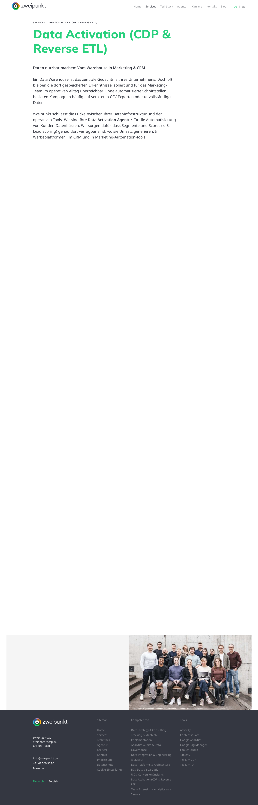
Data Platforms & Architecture (150, 765)
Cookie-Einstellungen (110, 769)
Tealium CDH (188, 760)
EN (243, 7)
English (53, 781)
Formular (39, 768)
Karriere (102, 750)
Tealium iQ (187, 765)
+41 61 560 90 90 (43, 763)
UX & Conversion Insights (147, 774)
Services (39, 22)
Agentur (102, 745)
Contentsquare (189, 735)
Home (101, 730)
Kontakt (102, 755)
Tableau (185, 755)
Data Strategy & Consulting (148, 730)
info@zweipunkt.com (46, 758)
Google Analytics (190, 740)
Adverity (185, 730)
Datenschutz (105, 765)
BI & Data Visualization (145, 769)
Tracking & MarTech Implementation (144, 737)
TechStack (103, 740)
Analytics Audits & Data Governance (146, 747)
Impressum (104, 760)
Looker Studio (189, 750)
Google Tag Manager (193, 745)
